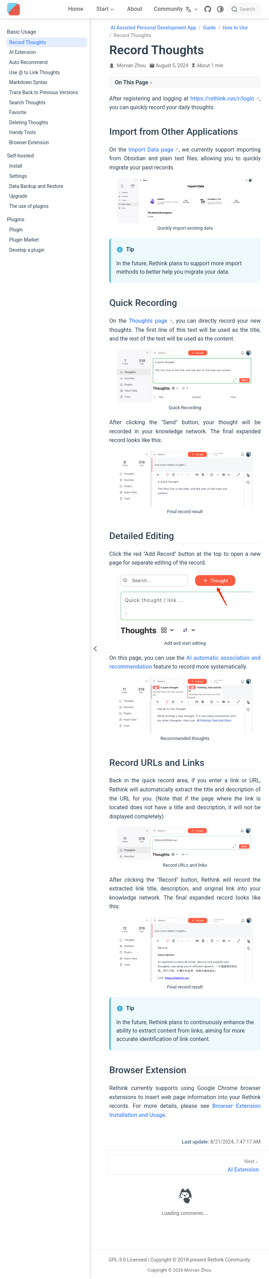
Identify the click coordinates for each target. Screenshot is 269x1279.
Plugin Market (24, 240)
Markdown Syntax (28, 82)
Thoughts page (148, 320)
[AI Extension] (185, 1165)
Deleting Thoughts (28, 122)
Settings (18, 176)
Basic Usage (21, 32)
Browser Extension (29, 142)
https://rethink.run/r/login (222, 98)
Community (168, 9)
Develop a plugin (26, 250)
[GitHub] (207, 9)
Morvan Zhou (131, 65)
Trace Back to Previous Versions (43, 92)
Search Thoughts (27, 102)
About (134, 9)
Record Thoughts (27, 42)
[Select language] (192, 9)
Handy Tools (22, 132)
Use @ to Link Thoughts (34, 72)
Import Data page (151, 149)
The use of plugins (28, 206)
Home (75, 9)
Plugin (15, 229)
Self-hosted (20, 156)
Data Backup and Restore (36, 186)
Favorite (17, 112)
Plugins (16, 219)
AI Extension (22, 52)
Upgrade (18, 196)
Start (104, 10)
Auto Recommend (28, 62)
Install (15, 166)
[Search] (245, 9)
